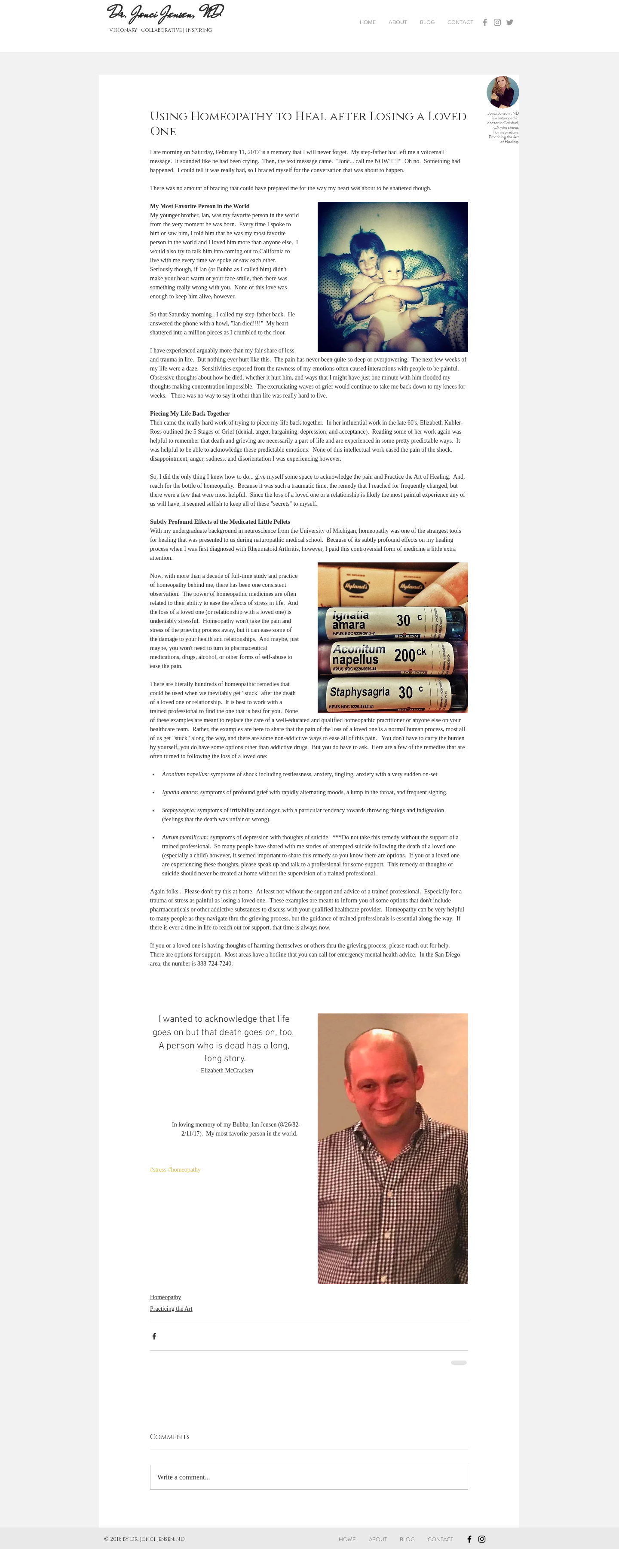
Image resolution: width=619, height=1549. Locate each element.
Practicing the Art (171, 1309)
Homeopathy (165, 1297)
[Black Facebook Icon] (469, 1539)
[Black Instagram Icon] (482, 1539)
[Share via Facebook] (154, 1336)
